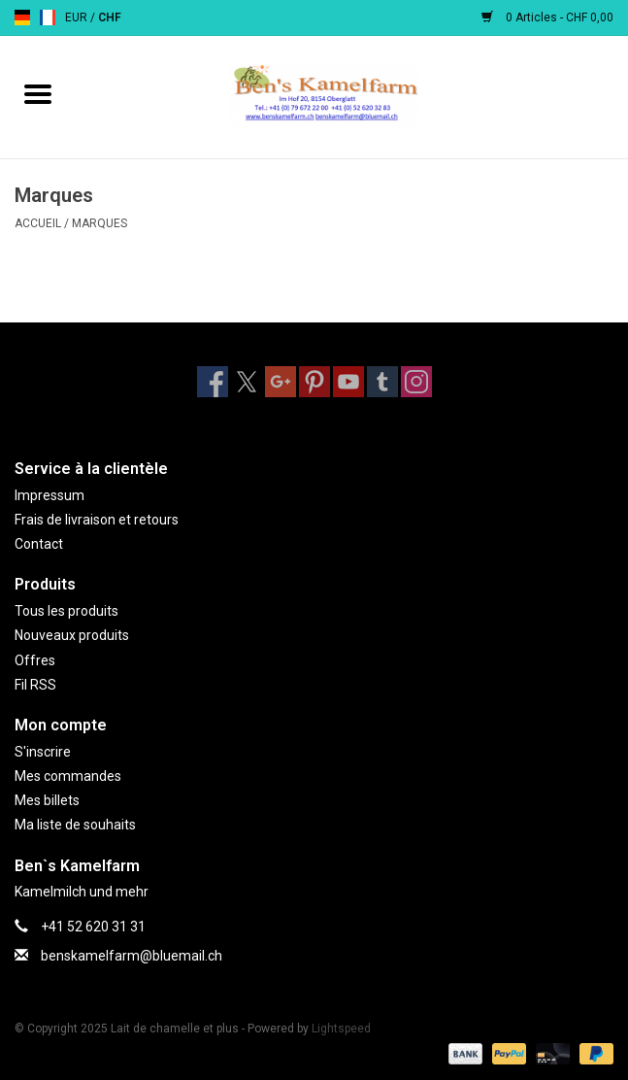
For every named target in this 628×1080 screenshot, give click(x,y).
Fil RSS (35, 684)
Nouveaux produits (72, 635)
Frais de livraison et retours (97, 519)
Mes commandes (68, 776)
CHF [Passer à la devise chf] (109, 17)
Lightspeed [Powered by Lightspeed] (341, 1028)
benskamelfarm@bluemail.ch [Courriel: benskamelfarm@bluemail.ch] (131, 955)
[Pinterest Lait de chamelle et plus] (314, 381)
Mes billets (47, 800)
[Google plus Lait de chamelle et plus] (280, 381)
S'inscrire (43, 751)
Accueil (38, 223)
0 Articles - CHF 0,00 (547, 17)
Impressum (49, 495)
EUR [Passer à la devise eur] (77, 17)
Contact (39, 544)
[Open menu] (38, 93)
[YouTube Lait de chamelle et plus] (348, 381)
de (22, 17)
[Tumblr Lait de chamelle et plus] (382, 381)
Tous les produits (66, 611)
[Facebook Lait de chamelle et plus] (212, 381)
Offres (35, 660)
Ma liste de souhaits (75, 824)
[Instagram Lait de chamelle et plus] (416, 381)
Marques (99, 223)
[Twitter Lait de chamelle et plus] (246, 381)
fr (47, 17)
